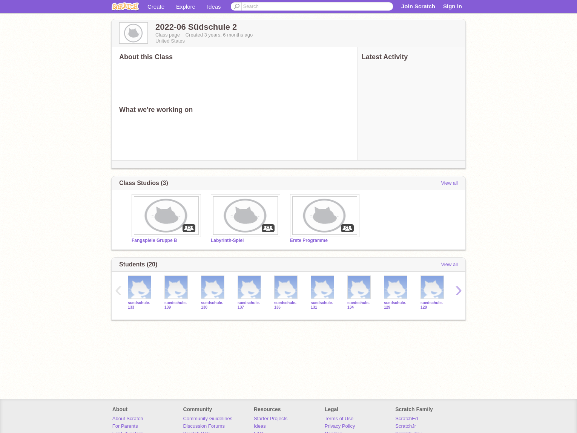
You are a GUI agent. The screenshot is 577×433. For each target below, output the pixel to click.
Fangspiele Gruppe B (154, 240)
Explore (185, 6)
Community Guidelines (207, 418)
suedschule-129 (395, 305)
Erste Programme (309, 240)
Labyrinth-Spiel (227, 240)
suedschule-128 (431, 305)
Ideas (214, 6)
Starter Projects (271, 418)
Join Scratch (418, 6)
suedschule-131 (322, 305)
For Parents (125, 426)
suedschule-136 (285, 305)
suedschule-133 (139, 305)
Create (155, 6)
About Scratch (127, 418)
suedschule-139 (175, 305)
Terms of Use (339, 418)
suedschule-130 (212, 305)
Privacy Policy (340, 426)
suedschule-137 (249, 305)
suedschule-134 (358, 305)
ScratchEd (406, 418)
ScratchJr (405, 426)
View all (449, 183)
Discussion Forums (204, 426)
